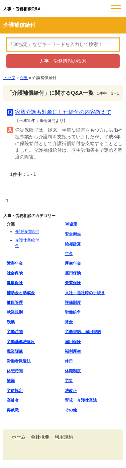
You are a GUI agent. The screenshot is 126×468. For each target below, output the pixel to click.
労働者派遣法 (19, 361)
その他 (71, 410)
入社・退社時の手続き (85, 292)
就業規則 (15, 312)
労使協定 (15, 390)
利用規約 (63, 437)
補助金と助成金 (21, 292)
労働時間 (15, 331)
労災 (69, 380)
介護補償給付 (27, 231)
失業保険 (73, 282)
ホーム (19, 437)
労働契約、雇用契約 (83, 331)
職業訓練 (15, 351)
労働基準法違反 (21, 341)
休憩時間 (15, 371)
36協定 (71, 224)
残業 (11, 322)
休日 (69, 361)
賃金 (69, 322)
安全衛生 (73, 234)
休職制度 (73, 371)
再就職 (13, 410)
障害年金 (15, 263)
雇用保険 (73, 273)
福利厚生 (73, 351)
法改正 (71, 390)
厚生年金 (73, 263)
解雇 (11, 380)
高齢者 (13, 400)
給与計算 (73, 244)
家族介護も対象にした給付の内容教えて (63, 112)
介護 (24, 77)
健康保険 (15, 282)
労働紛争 (73, 312)
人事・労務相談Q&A (21, 9)
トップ (9, 77)
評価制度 (73, 302)
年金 (69, 253)
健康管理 (15, 302)
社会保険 (15, 273)
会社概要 (40, 437)
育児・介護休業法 (81, 400)
